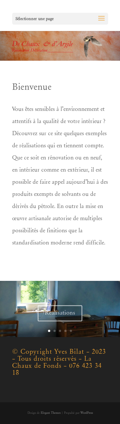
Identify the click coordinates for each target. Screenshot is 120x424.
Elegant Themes (50, 413)
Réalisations (60, 315)
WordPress (86, 413)
